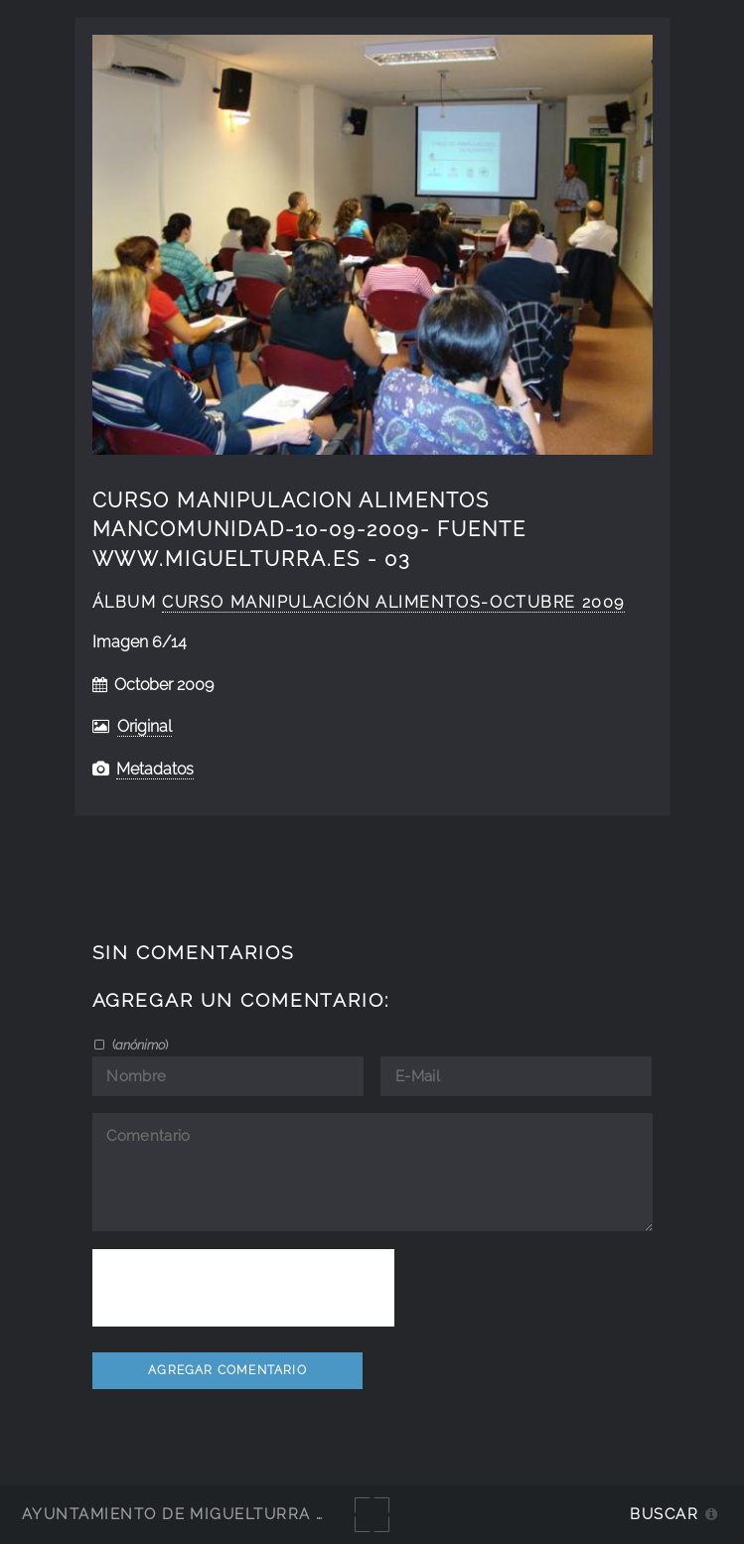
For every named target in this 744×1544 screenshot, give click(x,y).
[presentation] (243, 1288)
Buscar (664, 1513)
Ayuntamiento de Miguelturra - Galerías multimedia (272, 1513)
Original (144, 726)
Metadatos (155, 769)
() (138, 1045)
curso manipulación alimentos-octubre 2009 (393, 602)
